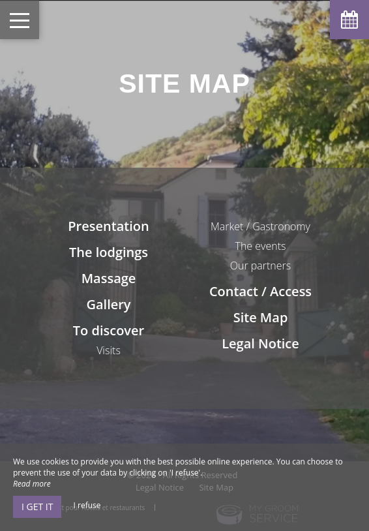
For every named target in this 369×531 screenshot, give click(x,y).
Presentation (108, 226)
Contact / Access (260, 291)
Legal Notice (260, 343)
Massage (108, 278)
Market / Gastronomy (260, 226)
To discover (108, 330)
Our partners (260, 265)
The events (260, 246)
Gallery (108, 304)
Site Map (260, 317)
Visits (108, 350)
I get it (37, 506)
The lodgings (108, 252)
